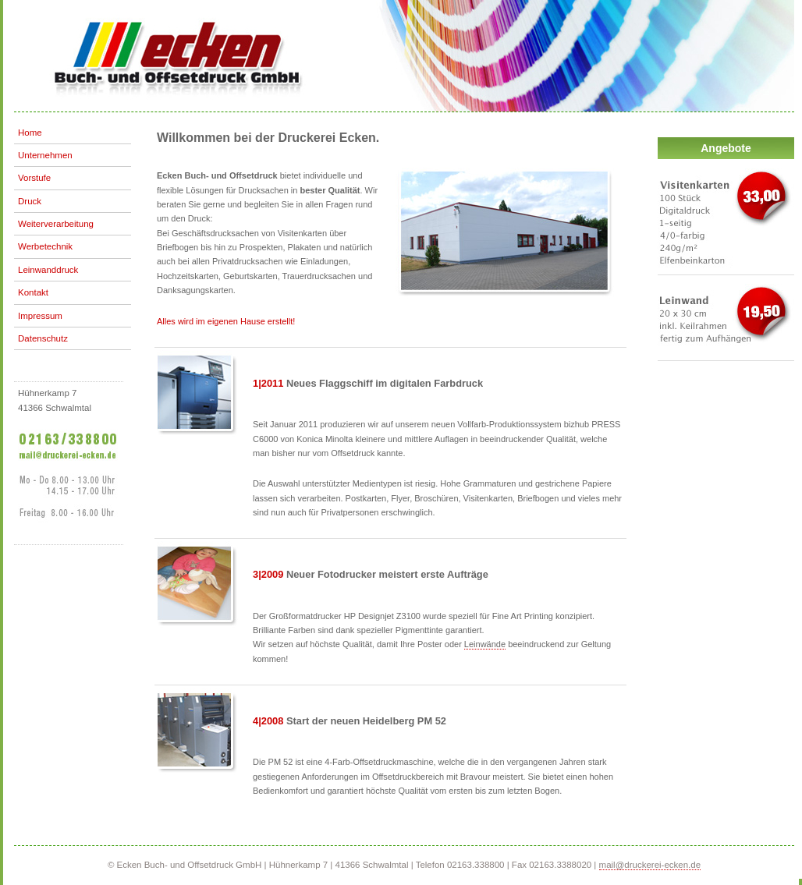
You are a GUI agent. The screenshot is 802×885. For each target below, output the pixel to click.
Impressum (40, 315)
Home (30, 132)
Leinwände (485, 644)
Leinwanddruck (48, 269)
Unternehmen (45, 155)
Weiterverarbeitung (56, 223)
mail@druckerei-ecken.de (650, 864)
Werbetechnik (45, 246)
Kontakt (33, 292)
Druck (29, 201)
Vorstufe (34, 177)
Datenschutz (43, 338)
